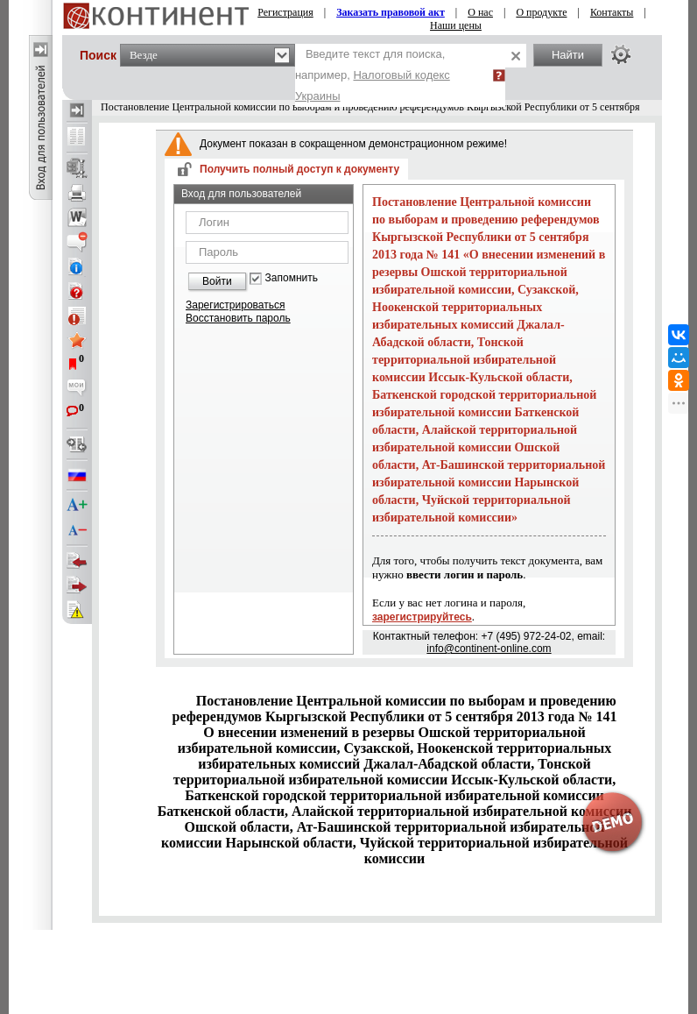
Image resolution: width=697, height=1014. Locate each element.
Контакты (612, 12)
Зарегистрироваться (235, 305)
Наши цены (456, 25)
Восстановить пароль (238, 318)
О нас (480, 12)
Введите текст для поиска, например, (372, 75)
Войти (217, 281)
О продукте (541, 12)
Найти (568, 54)
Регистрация (285, 12)
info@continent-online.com (488, 648)
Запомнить (291, 278)
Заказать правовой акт (390, 12)
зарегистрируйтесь (422, 617)
